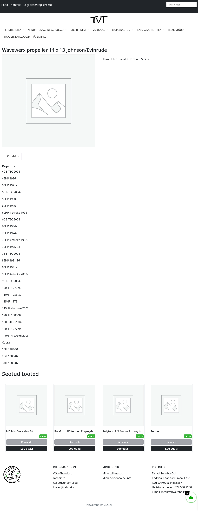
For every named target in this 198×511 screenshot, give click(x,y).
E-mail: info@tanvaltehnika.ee (171, 492)
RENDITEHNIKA (14, 29)
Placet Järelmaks (63, 487)
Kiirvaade (26, 442)
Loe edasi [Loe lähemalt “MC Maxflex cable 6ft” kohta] (26, 449)
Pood (4, 5)
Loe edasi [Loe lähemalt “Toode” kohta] (171, 449)
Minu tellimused (112, 473)
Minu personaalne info (116, 478)
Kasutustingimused (65, 483)
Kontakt (16, 5)
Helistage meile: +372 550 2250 (172, 487)
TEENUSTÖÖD (176, 29)
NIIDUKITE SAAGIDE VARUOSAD (47, 29)
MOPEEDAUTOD (123, 29)
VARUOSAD (101, 29)
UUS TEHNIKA (79, 29)
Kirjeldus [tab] (13, 156)
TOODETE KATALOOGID (17, 36)
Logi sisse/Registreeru (37, 5)
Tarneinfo (59, 478)
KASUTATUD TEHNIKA (150, 29)
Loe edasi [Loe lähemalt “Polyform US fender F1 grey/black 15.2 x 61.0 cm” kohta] (75, 449)
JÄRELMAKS (39, 36)
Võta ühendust (62, 473)
